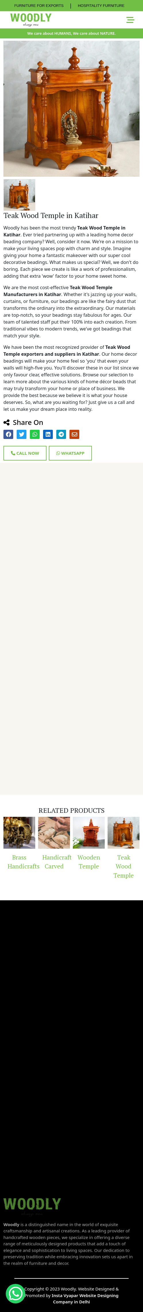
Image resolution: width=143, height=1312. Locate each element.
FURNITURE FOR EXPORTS (39, 5)
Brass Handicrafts (21, 861)
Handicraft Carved (56, 861)
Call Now (25, 453)
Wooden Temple (89, 861)
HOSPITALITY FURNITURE (101, 5)
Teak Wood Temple (123, 866)
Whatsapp (70, 453)
